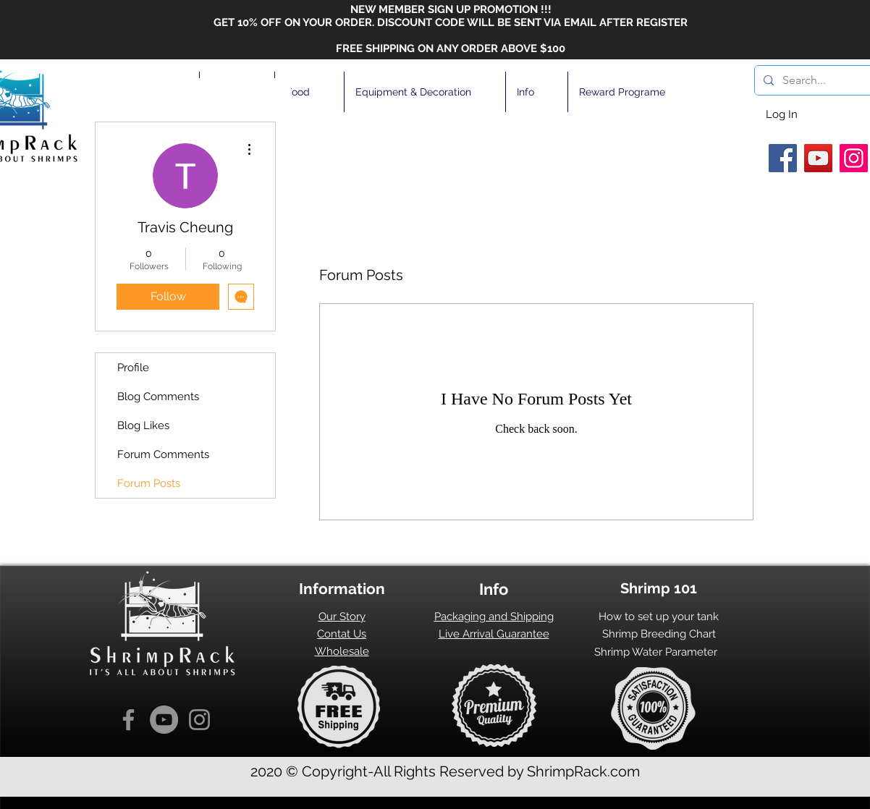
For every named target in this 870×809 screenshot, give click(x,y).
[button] (309, 92)
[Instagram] (854, 158)
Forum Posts (148, 483)
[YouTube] (818, 158)
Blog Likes (143, 425)
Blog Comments (158, 396)
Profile (133, 367)
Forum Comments (163, 454)
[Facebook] (783, 158)
